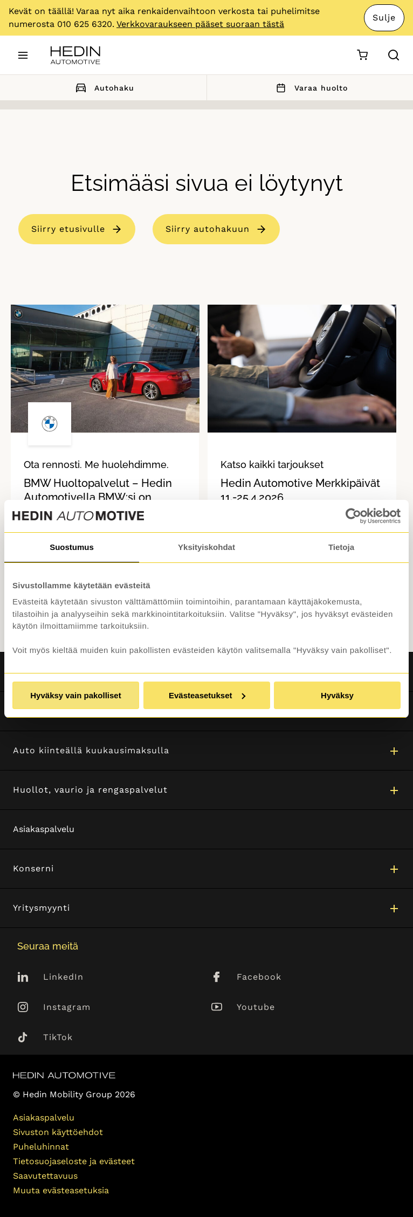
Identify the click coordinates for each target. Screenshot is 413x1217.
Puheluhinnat (41, 1147)
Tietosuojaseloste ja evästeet (74, 1161)
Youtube (256, 1007)
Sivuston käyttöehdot (58, 1132)
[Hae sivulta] (394, 55)
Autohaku (103, 87)
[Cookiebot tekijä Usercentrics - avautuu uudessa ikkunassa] (353, 516)
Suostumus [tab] (72, 547)
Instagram (67, 1007)
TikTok (58, 1037)
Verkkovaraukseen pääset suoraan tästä (200, 24)
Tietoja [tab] (341, 547)
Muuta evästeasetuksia (61, 1190)
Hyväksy (337, 695)
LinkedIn (63, 977)
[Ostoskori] (362, 55)
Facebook (259, 977)
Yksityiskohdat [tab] (206, 547)
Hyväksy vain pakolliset (75, 695)
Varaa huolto (310, 87)
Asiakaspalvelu (43, 829)
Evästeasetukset (207, 695)
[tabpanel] (105, 454)
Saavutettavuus (45, 1176)
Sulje (384, 17)
